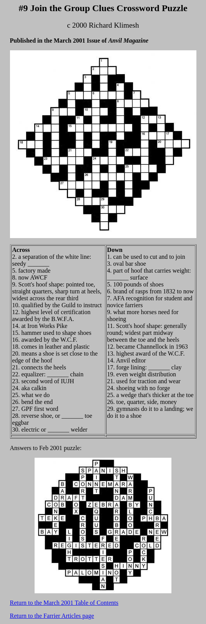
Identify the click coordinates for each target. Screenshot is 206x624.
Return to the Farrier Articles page (52, 615)
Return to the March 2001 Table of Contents (64, 602)
